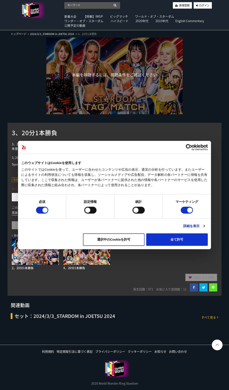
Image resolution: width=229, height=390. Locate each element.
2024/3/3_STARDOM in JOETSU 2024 (52, 34)
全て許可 (176, 239)
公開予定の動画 (74, 25)
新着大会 (70, 16)
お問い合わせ (178, 351)
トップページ (18, 34)
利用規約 (48, 351)
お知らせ (160, 351)
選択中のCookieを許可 (113, 239)
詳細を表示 (191, 226)
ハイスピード (119, 21)
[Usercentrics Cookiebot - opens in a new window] (189, 147)
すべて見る (209, 317)
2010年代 (161, 21)
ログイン (204, 5)
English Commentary (189, 21)
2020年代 (142, 21)
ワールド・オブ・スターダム (154, 16)
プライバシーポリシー (110, 351)
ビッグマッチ (119, 16)
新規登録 (184, 5)
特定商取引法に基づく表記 (75, 351)
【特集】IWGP (93, 16)
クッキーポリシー (140, 351)
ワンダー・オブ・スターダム (83, 21)
